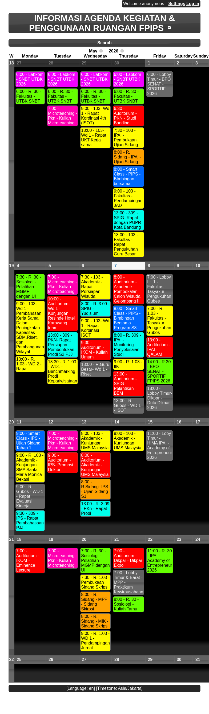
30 (116, 63)
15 (150, 422)
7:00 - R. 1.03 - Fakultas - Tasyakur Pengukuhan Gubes (159, 320)
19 (11, 265)
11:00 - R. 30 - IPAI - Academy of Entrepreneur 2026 (159, 560)
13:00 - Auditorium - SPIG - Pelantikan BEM (125, 383)
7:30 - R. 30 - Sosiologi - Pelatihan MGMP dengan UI (28, 287)
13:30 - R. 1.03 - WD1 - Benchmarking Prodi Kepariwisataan (62, 371)
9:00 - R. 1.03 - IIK (128, 364)
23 (179, 539)
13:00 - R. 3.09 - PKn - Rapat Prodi (95, 508)
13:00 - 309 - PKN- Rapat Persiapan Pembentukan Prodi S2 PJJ (61, 345)
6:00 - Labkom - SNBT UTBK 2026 (29, 79)
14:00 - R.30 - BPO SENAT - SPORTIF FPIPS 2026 (159, 371)
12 (51, 422)
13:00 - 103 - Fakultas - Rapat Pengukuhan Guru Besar (126, 244)
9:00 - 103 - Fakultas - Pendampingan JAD (128, 198)
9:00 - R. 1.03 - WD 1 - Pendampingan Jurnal (95, 640)
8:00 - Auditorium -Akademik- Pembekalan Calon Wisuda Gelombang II (127, 289)
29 (84, 63)
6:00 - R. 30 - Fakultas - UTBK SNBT (28, 96)
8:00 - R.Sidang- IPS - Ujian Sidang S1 (94, 489)
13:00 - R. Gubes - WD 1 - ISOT (127, 405)
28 (51, 63)
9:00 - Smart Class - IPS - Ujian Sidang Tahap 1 (28, 440)
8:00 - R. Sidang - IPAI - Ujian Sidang (127, 157)
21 (11, 539)
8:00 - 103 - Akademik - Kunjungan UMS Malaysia (94, 440)
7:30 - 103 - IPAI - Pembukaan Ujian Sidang (126, 137)
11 (19, 422)
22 (150, 539)
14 (116, 422)
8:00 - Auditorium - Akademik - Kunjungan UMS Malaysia (94, 465)
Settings (176, 3)
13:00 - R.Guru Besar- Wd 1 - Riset (95, 369)
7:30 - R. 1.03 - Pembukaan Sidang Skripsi (95, 582)
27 (19, 63)
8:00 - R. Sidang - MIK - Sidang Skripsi (94, 621)
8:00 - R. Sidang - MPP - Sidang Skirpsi (94, 601)
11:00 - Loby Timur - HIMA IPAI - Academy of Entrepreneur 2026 (159, 445)
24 (197, 539)
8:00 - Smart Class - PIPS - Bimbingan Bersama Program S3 (127, 318)
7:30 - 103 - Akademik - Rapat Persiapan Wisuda (92, 287)
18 (11, 63)
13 (84, 422)
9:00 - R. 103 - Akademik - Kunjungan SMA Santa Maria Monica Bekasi (29, 467)
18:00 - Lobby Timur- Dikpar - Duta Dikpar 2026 (159, 398)
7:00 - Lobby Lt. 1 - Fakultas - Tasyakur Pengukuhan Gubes (159, 289)
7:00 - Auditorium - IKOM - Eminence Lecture (27, 560)
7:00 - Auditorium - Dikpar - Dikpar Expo (128, 558)
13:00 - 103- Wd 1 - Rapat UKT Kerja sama (93, 137)
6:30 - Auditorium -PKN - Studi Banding (125, 115)
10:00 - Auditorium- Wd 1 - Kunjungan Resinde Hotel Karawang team (61, 313)
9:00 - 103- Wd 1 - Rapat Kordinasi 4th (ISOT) (95, 115)
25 (19, 659)
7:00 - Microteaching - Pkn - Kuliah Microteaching (62, 115)
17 (197, 422)
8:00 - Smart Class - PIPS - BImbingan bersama (127, 176)
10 (197, 265)
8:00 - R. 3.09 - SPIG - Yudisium (95, 308)
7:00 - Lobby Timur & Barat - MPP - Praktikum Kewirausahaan (128, 582)
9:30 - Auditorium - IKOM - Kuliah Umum (94, 349)
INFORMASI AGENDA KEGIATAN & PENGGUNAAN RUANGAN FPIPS (102, 23)
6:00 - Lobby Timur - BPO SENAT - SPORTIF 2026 (159, 84)
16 (179, 422)
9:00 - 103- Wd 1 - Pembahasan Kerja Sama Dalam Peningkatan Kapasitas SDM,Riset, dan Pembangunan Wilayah (30, 327)
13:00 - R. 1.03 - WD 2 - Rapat (29, 364)
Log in (192, 3)
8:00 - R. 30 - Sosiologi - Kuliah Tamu (126, 604)
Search (104, 42)
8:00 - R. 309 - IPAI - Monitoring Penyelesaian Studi (127, 345)
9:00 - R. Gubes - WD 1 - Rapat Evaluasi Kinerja (29, 496)
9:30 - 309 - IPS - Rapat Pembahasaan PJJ (30, 520)
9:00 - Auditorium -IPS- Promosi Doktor (60, 462)
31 (197, 659)
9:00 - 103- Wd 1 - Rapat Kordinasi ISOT (95, 328)
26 (51, 659)
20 (11, 422)
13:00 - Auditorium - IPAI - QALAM (158, 347)
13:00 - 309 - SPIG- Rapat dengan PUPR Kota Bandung (127, 220)
